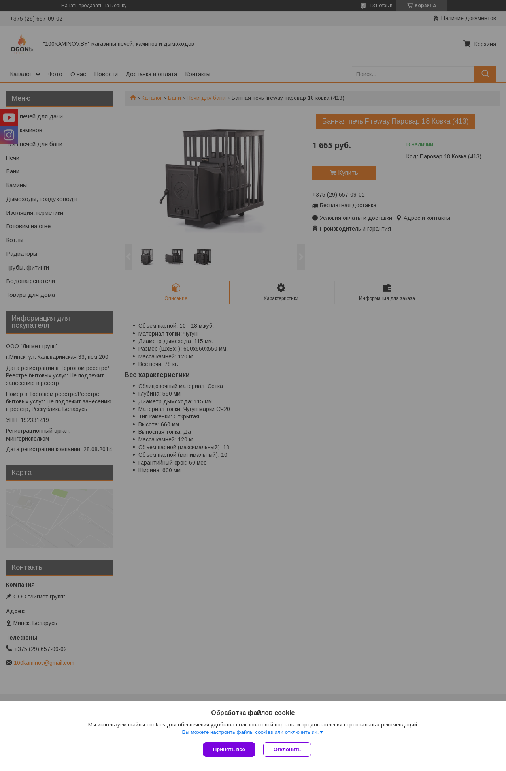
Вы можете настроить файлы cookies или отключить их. (250, 732)
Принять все (229, 749)
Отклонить (287, 749)
